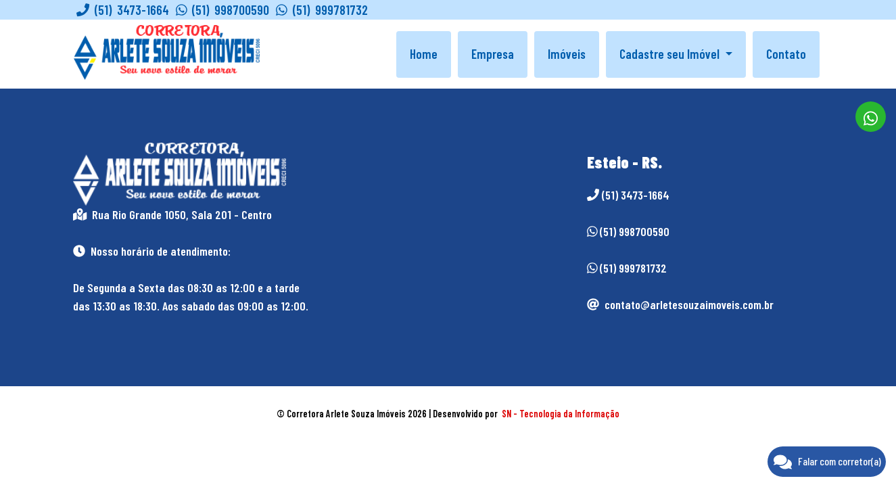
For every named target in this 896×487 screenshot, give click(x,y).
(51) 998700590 (223, 10)
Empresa (492, 54)
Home (424, 54)
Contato (786, 54)
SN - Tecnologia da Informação (560, 413)
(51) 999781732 (322, 10)
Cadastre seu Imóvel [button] (670, 54)
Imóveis (567, 54)
